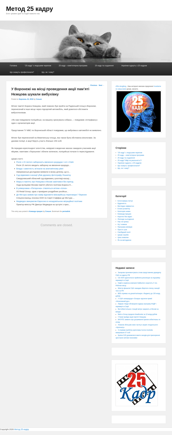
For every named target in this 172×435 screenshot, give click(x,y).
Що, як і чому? (48, 72)
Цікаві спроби (123, 235)
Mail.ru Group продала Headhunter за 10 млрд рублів (137, 314)
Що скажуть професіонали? (22, 72)
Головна (13, 66)
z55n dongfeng (121, 86)
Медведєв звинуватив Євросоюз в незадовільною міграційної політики (49, 201)
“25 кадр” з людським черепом (38, 66)
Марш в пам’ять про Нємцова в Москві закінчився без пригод (44, 181)
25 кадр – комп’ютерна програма (73, 66)
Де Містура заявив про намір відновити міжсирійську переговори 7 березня (51, 195)
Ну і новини (122, 224)
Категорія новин (124, 211)
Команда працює (36, 211)
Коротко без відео (125, 217)
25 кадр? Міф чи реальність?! (130, 160)
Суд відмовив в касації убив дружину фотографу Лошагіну (43, 175)
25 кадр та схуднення (104, 66)
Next (101, 85)
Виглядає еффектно (126, 206)
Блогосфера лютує (125, 201)
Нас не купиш (123, 222)
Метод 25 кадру (29, 8)
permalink (66, 211)
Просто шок (122, 230)
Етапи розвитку (124, 209)
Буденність (122, 203)
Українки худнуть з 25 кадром (134, 66)
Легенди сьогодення (126, 219)
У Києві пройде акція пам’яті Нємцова (132, 317)
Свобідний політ (124, 232)
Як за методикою (124, 240)
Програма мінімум (125, 227)
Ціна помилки (123, 237)
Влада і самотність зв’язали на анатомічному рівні (39, 168)
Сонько (39, 99)
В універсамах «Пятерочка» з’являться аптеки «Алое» (41, 188)
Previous (92, 85)
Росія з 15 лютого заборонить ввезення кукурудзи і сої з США (45, 162)
